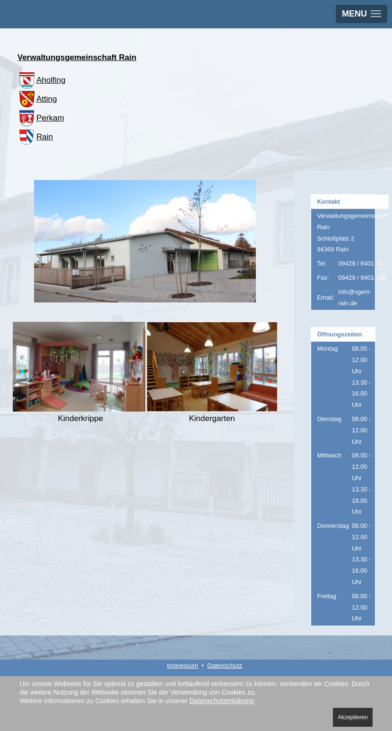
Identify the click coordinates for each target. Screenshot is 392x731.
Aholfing (41, 80)
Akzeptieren (352, 717)
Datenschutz (224, 665)
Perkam (40, 117)
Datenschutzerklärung (222, 701)
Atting (37, 99)
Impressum (182, 665)
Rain (35, 136)
